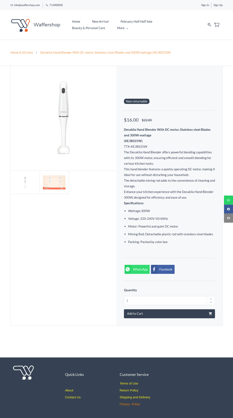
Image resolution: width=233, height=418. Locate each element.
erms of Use (129, 383)
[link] (24, 365)
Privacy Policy (130, 404)
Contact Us (73, 397)
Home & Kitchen (21, 52)
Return (124, 390)
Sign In (205, 5)
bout (70, 390)
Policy (133, 390)
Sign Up (218, 5)
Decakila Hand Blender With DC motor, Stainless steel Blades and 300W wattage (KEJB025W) (105, 52)
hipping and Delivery (136, 397)
